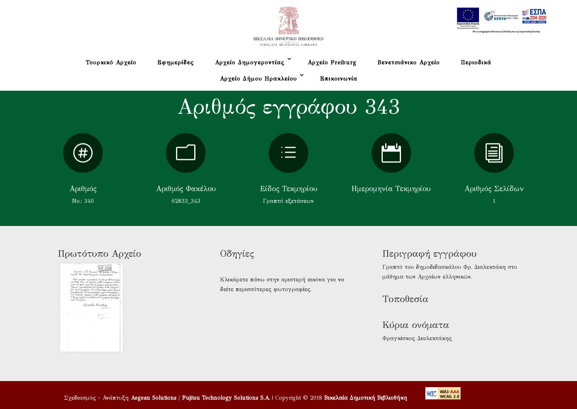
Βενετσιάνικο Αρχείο (409, 62)
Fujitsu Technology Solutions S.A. (226, 397)
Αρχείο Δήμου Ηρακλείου (258, 78)
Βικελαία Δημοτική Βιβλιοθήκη (365, 397)
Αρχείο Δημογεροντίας (249, 62)
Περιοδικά (476, 62)
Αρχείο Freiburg (332, 62)
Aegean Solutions (153, 397)
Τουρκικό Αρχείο (111, 62)
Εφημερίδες (175, 62)
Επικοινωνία (338, 78)
